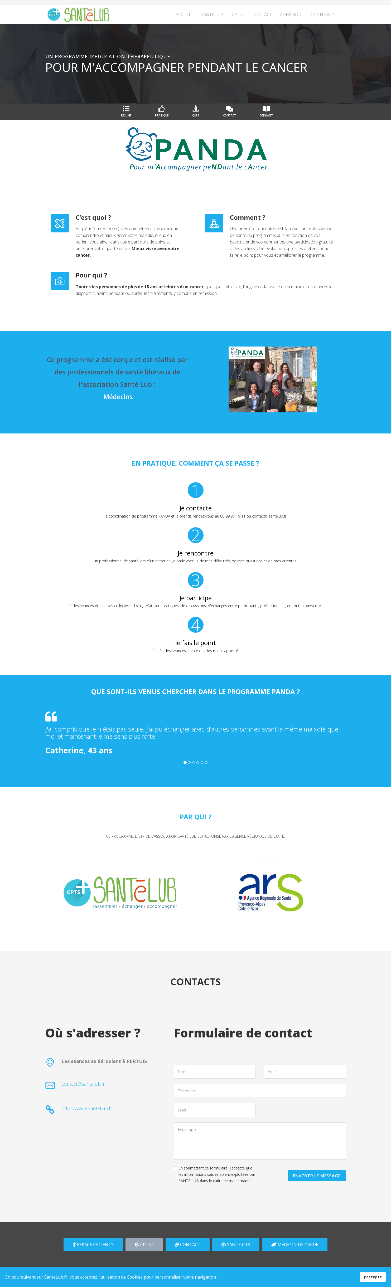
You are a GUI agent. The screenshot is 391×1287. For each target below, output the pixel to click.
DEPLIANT (266, 111)
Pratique (161, 111)
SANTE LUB (235, 1244)
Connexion (323, 14)
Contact (262, 14)
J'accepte (373, 1276)
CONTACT (187, 1244)
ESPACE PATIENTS (93, 1244)
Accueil (184, 14)
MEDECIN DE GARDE (294, 1244)
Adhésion (291, 14)
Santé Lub (212, 14)
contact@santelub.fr (83, 1084)
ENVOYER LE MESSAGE (316, 1176)
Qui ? (195, 111)
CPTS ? (238, 14)
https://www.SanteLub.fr (86, 1108)
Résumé (126, 111)
